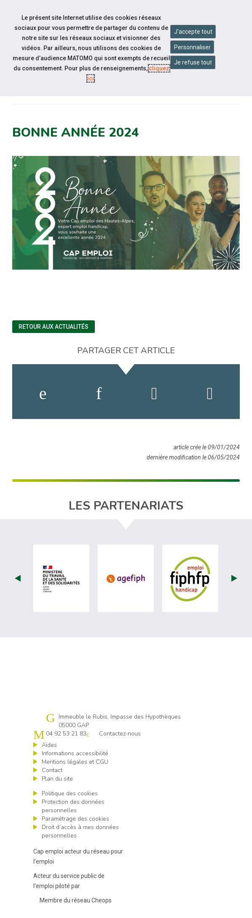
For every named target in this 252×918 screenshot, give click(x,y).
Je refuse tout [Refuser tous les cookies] (193, 62)
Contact (52, 770)
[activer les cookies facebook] (43, 393)
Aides (49, 745)
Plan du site (57, 779)
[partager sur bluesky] (210, 393)
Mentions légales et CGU (75, 762)
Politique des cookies (70, 793)
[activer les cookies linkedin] (99, 393)
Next (234, 578)
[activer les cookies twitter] (154, 393)
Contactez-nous (120, 734)
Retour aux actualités (53, 326)
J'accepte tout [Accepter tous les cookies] (193, 31)
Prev (18, 578)
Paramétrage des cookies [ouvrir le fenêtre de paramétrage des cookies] (75, 819)
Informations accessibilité (75, 753)
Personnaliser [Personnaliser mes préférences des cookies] (192, 47)
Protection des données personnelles (73, 806)
